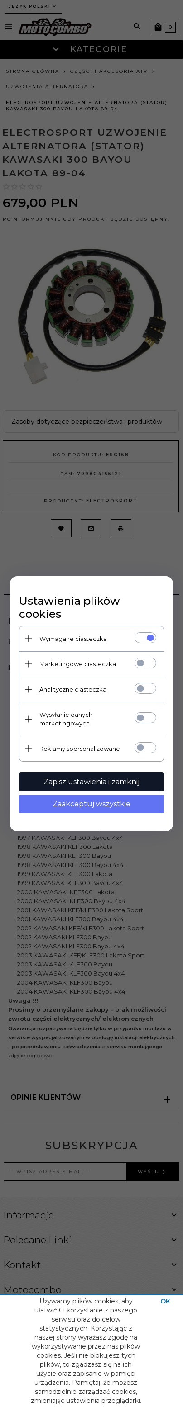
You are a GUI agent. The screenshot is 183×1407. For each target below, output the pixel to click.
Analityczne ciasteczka (72, 689)
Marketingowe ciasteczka (77, 664)
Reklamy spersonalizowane (79, 748)
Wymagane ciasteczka (73, 638)
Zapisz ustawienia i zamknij (91, 781)
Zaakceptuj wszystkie (91, 804)
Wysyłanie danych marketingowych (65, 719)
